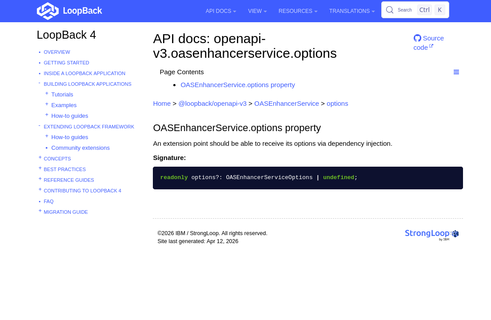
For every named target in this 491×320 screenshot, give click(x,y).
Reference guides (69, 180)
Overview (57, 52)
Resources (298, 11)
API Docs (221, 11)
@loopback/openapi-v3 (213, 103)
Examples (64, 105)
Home (162, 103)
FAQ (49, 201)
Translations (352, 11)
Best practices (65, 169)
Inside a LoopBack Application (85, 73)
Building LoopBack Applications (88, 84)
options (337, 103)
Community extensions (81, 147)
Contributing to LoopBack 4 (82, 190)
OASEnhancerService (286, 103)
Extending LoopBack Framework (89, 126)
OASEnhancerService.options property (237, 84)
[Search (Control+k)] (415, 9)
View (257, 11)
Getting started (66, 62)
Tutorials (62, 94)
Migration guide (66, 212)
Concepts (57, 158)
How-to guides (70, 115)
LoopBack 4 (66, 34)
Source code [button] (429, 41)
